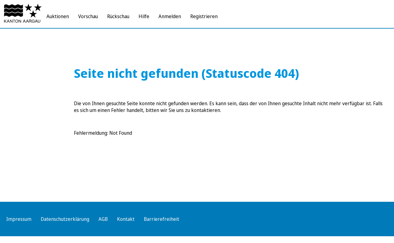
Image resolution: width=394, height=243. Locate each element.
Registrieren (204, 16)
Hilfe (144, 16)
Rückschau (118, 16)
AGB (103, 219)
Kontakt (126, 219)
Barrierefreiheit (161, 219)
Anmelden (170, 16)
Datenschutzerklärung (65, 219)
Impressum (18, 219)
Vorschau (88, 16)
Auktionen (57, 16)
